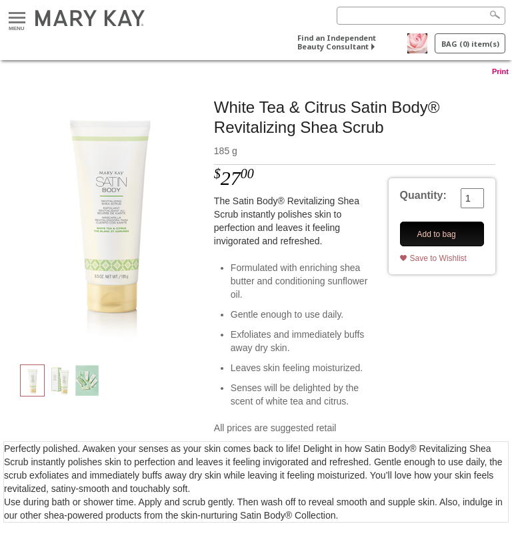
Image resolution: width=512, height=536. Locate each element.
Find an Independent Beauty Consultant (336, 42)
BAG (470, 44)
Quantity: (423, 195)
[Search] (421, 16)
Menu (17, 18)
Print (500, 71)
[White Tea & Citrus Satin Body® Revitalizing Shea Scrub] (108, 217)
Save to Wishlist (438, 258)
